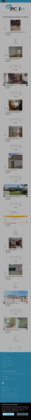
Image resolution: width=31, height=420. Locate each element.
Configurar (15, 417)
